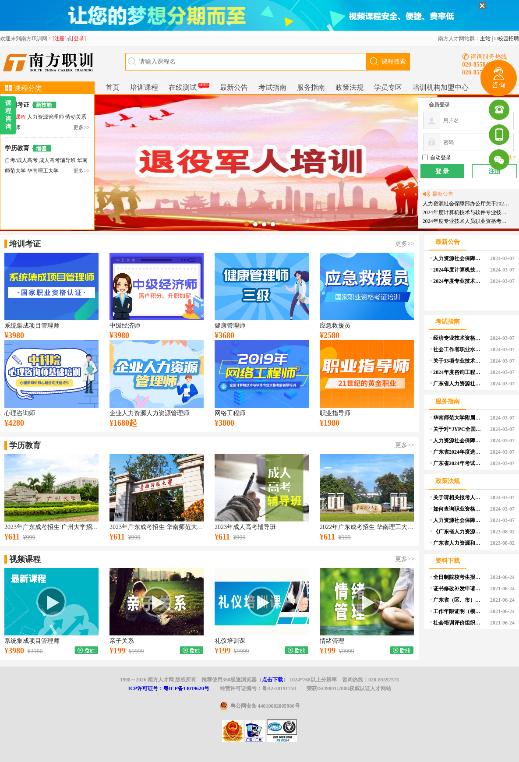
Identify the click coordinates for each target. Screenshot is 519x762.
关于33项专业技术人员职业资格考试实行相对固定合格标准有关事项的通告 (458, 361)
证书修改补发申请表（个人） (458, 589)
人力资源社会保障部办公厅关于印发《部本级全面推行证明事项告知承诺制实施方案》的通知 (458, 520)
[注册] (60, 38)
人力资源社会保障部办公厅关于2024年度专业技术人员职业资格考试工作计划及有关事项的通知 (467, 204)
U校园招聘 (506, 38)
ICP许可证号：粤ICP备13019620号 (168, 688)
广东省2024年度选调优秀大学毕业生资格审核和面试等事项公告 (458, 452)
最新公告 (234, 87)
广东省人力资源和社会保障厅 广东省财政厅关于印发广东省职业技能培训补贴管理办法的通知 (458, 543)
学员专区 (388, 87)
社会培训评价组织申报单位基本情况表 (458, 623)
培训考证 (17, 105)
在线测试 (189, 86)
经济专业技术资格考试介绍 (458, 338)
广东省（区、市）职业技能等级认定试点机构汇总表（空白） (458, 600)
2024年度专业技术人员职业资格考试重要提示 (467, 221)
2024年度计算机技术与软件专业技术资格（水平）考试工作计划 (467, 212)
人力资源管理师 (46, 117)
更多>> (81, 127)
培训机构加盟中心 (441, 87)
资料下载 (447, 560)
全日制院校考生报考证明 (458, 577)
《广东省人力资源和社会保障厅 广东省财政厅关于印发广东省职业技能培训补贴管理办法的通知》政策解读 (458, 532)
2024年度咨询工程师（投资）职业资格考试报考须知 (458, 372)
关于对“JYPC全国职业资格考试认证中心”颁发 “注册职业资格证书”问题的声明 (458, 429)
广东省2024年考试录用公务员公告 (458, 463)
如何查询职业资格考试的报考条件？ (458, 509)
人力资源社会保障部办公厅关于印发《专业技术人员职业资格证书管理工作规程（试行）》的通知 (458, 440)
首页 (113, 87)
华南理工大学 (43, 171)
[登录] (79, 38)
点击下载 (272, 680)
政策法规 (349, 87)
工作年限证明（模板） (458, 611)
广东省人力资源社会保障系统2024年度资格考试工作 (458, 384)
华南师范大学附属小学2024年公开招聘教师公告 (458, 418)
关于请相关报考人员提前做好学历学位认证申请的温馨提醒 (458, 497)
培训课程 (144, 87)
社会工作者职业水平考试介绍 (458, 349)
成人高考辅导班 (58, 160)
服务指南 (311, 87)
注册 (494, 171)
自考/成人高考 (21, 160)
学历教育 (17, 148)
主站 (485, 38)
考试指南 (272, 87)
